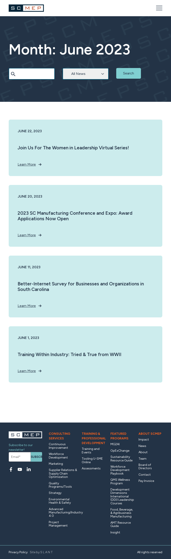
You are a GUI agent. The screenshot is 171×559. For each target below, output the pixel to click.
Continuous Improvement (58, 445)
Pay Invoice (146, 481)
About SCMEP (149, 434)
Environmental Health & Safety (60, 501)
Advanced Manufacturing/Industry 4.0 (63, 512)
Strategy (55, 493)
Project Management (58, 523)
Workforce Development (58, 455)
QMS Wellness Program (120, 481)
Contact (144, 475)
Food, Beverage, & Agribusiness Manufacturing (121, 513)
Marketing (56, 464)
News (142, 446)
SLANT (46, 552)
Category (69, 64)
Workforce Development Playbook (120, 470)
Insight (115, 532)
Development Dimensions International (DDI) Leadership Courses (122, 496)
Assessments (91, 468)
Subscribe (36, 457)
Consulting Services (59, 436)
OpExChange (119, 451)
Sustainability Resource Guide (121, 458)
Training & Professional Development (94, 438)
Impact (143, 439)
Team (142, 459)
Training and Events (91, 450)
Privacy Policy (18, 552)
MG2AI (115, 444)
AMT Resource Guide (120, 524)
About (143, 452)
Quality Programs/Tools (60, 485)
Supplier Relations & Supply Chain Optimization (63, 473)
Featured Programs (119, 436)
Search (13, 64)
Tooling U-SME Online (92, 460)
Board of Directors (145, 466)
